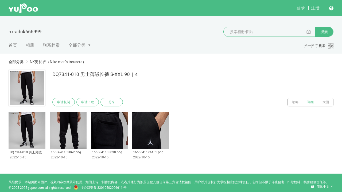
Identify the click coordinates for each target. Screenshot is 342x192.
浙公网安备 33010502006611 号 (99, 188)
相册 (30, 45)
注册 (315, 7)
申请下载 (87, 102)
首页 (13, 45)
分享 (111, 102)
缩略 (295, 102)
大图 (325, 102)
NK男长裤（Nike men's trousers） (58, 62)
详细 (310, 102)
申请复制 (63, 102)
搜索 (324, 32)
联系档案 (51, 45)
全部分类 (77, 45)
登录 (300, 7)
